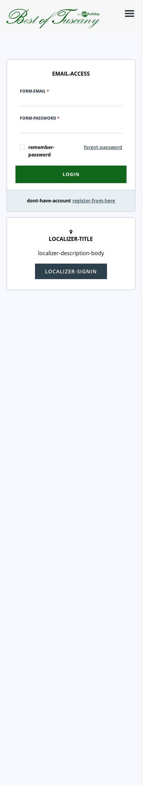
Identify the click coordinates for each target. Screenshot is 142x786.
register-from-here (93, 200)
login (71, 174)
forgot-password (103, 147)
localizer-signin (71, 271)
